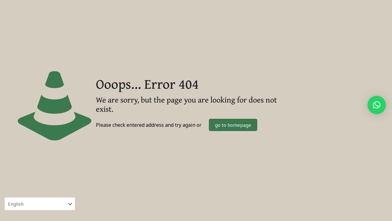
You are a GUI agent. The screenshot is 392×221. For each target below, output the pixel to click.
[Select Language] (40, 203)
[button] (377, 105)
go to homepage (233, 125)
